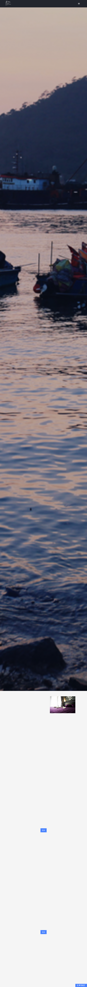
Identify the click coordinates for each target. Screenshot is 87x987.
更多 (43, 830)
